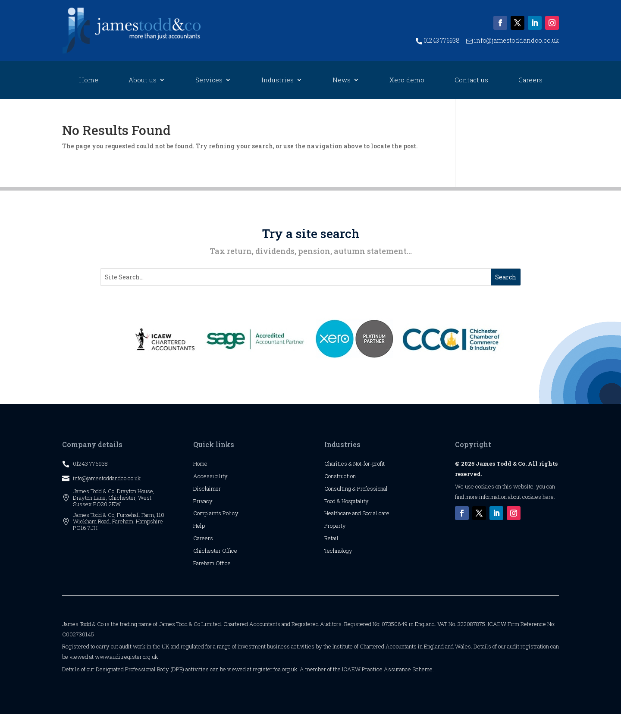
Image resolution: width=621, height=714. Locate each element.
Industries (277, 80)
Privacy (203, 501)
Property (335, 525)
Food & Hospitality (346, 501)
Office (229, 550)
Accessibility (210, 476)
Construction (340, 476)
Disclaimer (207, 488)
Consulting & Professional (356, 488)
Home (88, 80)
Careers (530, 80)
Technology (338, 550)
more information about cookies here (509, 497)
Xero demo (406, 80)
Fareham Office (212, 563)
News (341, 80)
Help (199, 525)
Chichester (207, 550)
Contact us (471, 80)
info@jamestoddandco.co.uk (512, 40)
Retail (331, 538)
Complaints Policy (215, 513)
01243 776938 (438, 40)
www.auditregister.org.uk (126, 657)
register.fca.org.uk (275, 669)
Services (209, 80)
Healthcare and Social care (356, 513)
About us (143, 80)
